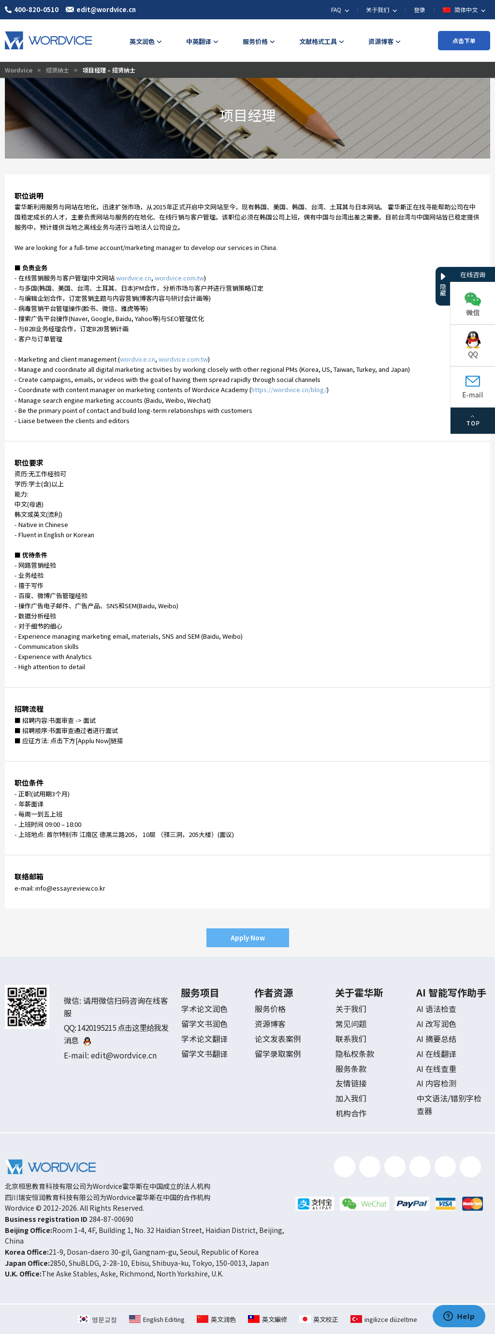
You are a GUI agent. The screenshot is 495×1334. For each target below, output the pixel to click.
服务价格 (270, 1008)
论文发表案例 (278, 1038)
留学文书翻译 (204, 1053)
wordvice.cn (133, 277)
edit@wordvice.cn (124, 1055)
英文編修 (267, 1319)
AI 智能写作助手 (451, 992)
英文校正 (318, 1319)
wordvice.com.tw (179, 277)
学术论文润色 (204, 1008)
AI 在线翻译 (436, 1053)
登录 (419, 9)
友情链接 (350, 1083)
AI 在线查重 (436, 1068)
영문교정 (97, 1319)
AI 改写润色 (436, 1023)
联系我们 (350, 1038)
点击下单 (464, 40)
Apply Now (248, 937)
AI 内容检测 (436, 1083)
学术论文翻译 (204, 1038)
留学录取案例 (278, 1053)
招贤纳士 (57, 70)
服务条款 (350, 1068)
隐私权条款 (354, 1053)
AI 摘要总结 (436, 1038)
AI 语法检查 (436, 1008)
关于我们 (350, 1008)
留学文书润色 (204, 1023)
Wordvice (19, 70)
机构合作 (350, 1113)
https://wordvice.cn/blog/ (289, 389)
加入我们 (350, 1098)
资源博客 (270, 1023)
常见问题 (350, 1023)
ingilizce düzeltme (383, 1319)
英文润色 (216, 1319)
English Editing (157, 1319)
